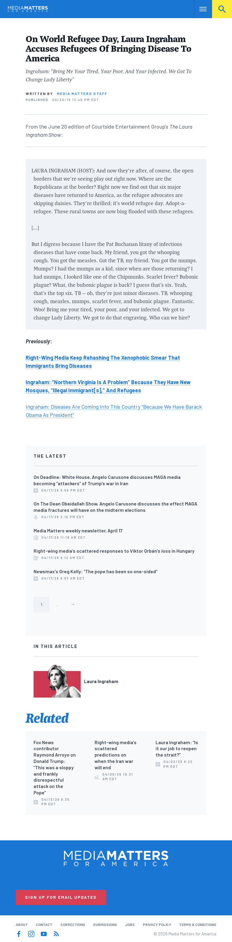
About (22, 924)
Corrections (72, 924)
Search (222, 9)
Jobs (130, 924)
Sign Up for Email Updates (61, 897)
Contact (44, 924)
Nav (199, 9)
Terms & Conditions (197, 924)
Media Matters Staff (82, 93)
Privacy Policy (157, 924)
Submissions (105, 924)
